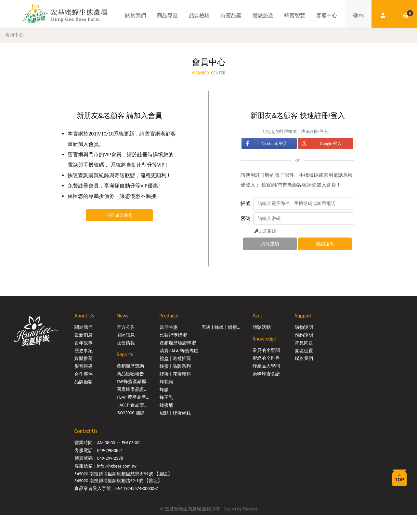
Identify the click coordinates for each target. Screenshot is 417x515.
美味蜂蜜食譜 (266, 374)
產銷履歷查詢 (130, 366)
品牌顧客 (83, 382)
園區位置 (304, 351)
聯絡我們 (304, 358)
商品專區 (167, 15)
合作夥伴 (83, 374)
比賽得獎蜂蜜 (173, 335)
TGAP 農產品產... (133, 397)
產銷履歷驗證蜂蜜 (178, 343)
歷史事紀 (83, 351)
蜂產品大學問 (266, 366)
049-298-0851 (110, 450)
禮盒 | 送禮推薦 (175, 358)
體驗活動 (262, 327)
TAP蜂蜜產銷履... (133, 381)
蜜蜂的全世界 (266, 358)
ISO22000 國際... (132, 413)
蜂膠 (164, 390)
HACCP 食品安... (132, 405)
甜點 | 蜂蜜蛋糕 (175, 413)
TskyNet (249, 509)
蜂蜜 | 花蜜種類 (175, 374)
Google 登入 (330, 143)
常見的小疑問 (266, 350)
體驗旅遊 (263, 15)
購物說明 (304, 327)
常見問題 (304, 343)
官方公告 (126, 327)
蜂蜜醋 (166, 405)
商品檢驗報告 (130, 374)
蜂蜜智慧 (294, 15)
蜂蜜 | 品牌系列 (175, 366)
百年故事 (83, 343)
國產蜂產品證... (132, 389)
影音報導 (83, 366)
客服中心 (326, 15)
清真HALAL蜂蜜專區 (179, 351)
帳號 (245, 203)
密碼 (245, 218)
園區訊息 (126, 335)
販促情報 (126, 343)
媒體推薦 (83, 358)
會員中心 (14, 35)
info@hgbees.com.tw (117, 466)
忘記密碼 (265, 231)
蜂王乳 (166, 397)
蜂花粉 (166, 382)
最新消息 (83, 335)
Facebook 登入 (274, 143)
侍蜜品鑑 (231, 15)
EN (358, 16)
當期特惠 (169, 327)
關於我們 (135, 15)
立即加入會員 (119, 215)
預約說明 (304, 335)
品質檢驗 (199, 15)
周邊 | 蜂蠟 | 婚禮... (220, 327)
